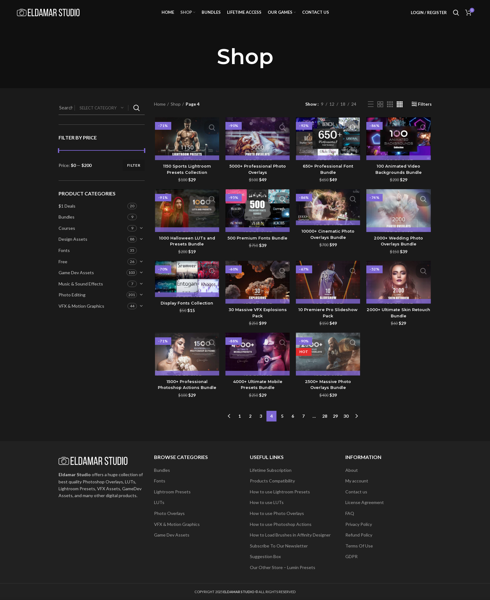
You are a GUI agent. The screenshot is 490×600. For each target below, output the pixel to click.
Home (160, 111)
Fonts (64, 258)
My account (356, 480)
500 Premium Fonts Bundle (257, 246)
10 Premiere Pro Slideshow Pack (328, 321)
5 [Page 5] (282, 423)
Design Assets (73, 247)
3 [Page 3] (261, 423)
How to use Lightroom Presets (280, 491)
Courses (67, 236)
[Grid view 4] (400, 112)
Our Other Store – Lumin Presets (282, 567)
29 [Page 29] (335, 423)
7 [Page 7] (303, 423)
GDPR (351, 556)
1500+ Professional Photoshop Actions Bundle (186, 393)
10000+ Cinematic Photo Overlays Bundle (328, 243)
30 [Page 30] (345, 423)
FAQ (349, 513)
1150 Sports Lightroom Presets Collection (186, 177)
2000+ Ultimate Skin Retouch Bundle (399, 321)
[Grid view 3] (390, 112)
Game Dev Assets (76, 280)
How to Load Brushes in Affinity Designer (290, 534)
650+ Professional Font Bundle (328, 177)
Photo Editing (72, 302)
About (351, 470)
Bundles (67, 224)
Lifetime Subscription (270, 470)
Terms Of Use (359, 545)
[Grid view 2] (380, 112)
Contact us (356, 491)
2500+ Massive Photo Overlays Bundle (328, 393)
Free (63, 269)
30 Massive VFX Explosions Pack (257, 321)
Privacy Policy (358, 524)
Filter (133, 173)
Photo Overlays (169, 513)
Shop (176, 111)
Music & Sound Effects (81, 291)
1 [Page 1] (239, 423)
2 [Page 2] (250, 423)
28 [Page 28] (324, 423)
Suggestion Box (265, 556)
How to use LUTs (267, 502)
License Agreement (364, 502)
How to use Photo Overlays (277, 513)
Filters (425, 112)
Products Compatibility (272, 480)
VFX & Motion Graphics (81, 313)
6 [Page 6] (292, 423)
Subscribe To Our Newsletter (279, 545)
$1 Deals (67, 213)
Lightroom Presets (172, 491)
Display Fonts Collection (186, 311)
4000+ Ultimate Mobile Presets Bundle (257, 393)
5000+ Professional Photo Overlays (257, 177)
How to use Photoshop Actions (281, 524)
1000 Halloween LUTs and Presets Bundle (186, 249)
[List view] (371, 112)
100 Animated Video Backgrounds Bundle (399, 177)
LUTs (159, 502)
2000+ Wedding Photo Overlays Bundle (399, 249)
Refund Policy (358, 534)
